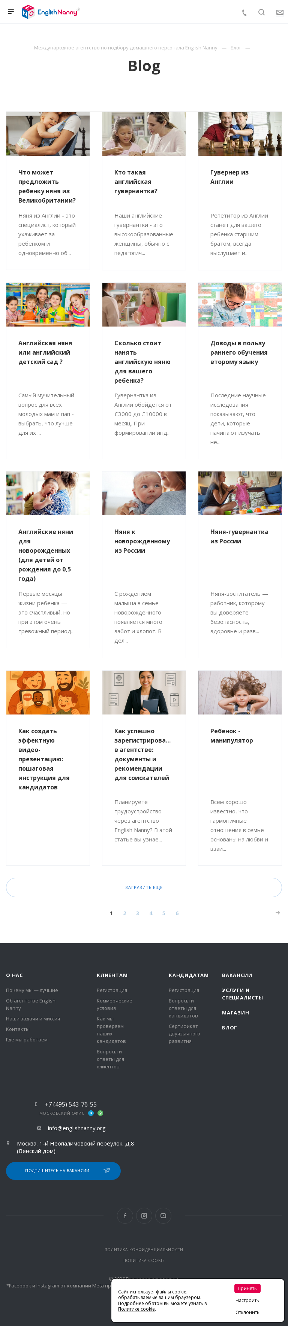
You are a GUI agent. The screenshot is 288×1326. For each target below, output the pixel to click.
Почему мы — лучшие (32, 990)
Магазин (235, 1012)
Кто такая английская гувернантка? (136, 181)
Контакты (18, 1029)
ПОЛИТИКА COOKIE (144, 1260)
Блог (229, 1027)
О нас (14, 975)
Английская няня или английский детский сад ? (45, 352)
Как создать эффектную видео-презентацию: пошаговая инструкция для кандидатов (44, 759)
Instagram (144, 1216)
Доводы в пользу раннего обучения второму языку (239, 352)
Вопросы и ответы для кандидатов (183, 1008)
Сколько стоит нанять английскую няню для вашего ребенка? (142, 362)
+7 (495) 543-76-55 (71, 1104)
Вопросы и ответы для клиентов (110, 1059)
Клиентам (112, 975)
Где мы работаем (27, 1039)
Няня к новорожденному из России (142, 541)
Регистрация (112, 990)
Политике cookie (136, 1309)
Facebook (125, 1216)
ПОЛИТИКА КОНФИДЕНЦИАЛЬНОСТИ (144, 1249)
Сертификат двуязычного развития (184, 1033)
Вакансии (237, 975)
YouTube (163, 1216)
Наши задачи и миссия (33, 1018)
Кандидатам (189, 975)
